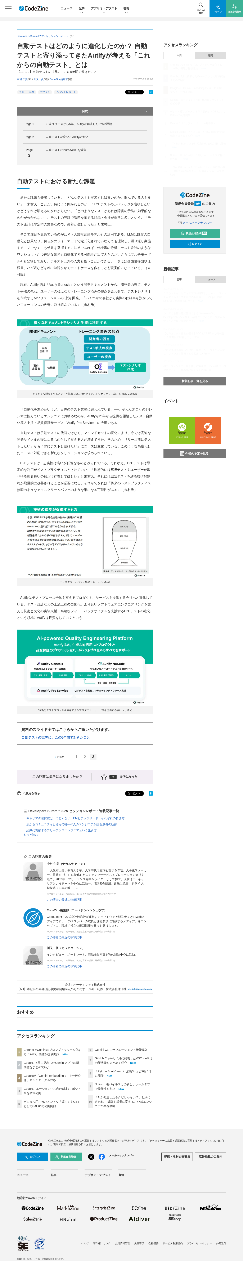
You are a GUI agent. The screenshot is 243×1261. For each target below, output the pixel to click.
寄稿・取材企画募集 (177, 1156)
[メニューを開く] (8, 8)
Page (29, 124)
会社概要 (153, 1243)
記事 (82, 9)
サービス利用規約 (173, 1243)
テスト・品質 (26, 92)
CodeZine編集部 (59, 79)
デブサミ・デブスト (104, 9)
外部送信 (221, 1243)
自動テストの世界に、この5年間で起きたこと (55, 737)
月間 (210, 55)
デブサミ (45, 92)
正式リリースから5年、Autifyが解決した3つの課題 (79, 124)
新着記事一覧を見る (195, 381)
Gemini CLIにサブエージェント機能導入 (121, 1049)
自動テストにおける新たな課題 (66, 150)
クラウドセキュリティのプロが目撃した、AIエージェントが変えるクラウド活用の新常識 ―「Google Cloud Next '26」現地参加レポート (194, 297)
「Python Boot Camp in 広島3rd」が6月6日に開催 (198, 143)
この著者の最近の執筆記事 (64, 899)
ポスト (133, 92)
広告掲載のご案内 (210, 1156)
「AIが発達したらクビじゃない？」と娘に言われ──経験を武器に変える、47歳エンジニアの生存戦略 (123, 1102)
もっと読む (30, 834)
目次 (115, 111)
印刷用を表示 (28, 793)
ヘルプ (85, 1243)
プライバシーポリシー (199, 1243)
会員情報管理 (122, 1243)
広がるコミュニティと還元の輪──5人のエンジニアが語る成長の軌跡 (71, 824)
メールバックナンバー (195, 222)
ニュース (66, 8)
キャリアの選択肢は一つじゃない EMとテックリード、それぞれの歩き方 (75, 818)
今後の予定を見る (194, 453)
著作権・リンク (102, 1243)
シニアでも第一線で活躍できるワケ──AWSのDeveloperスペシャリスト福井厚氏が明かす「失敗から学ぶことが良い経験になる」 (194, 317)
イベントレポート (66, 92)
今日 (179, 55)
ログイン (194, 244)
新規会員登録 (193, 233)
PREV (58, 757)
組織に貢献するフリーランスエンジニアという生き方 (61, 830)
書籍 (126, 9)
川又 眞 (39, 79)
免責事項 (139, 1243)
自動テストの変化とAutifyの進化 (67, 137)
